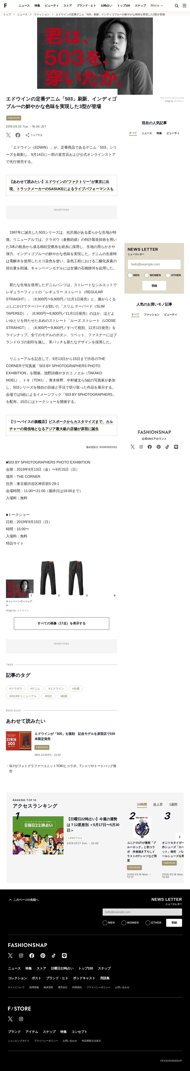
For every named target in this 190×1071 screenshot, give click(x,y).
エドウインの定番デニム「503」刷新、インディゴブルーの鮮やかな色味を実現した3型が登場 (110, 14)
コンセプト (79, 1031)
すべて (133, 133)
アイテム (31, 1031)
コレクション (17, 978)
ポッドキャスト (84, 978)
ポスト (36, 978)
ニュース (24, 5)
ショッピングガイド (18, 1040)
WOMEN (155, 275)
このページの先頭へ (23, 899)
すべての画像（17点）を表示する (62, 623)
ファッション (41, 14)
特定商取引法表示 (91, 1040)
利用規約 (77, 987)
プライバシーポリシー (98, 987)
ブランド (14, 1031)
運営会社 (63, 987)
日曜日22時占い (62, 968)
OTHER (176, 275)
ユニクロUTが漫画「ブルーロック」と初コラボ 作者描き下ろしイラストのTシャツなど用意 (142, 851)
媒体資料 (48, 987)
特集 (37, 5)
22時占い (106, 5)
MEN (136, 275)
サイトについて (16, 987)
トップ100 (123, 5)
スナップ (140, 5)
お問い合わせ (122, 987)
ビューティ (52, 5)
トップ (7, 14)
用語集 (105, 978)
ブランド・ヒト (86, 5)
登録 (154, 285)
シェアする (33, 135)
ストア (68, 5)
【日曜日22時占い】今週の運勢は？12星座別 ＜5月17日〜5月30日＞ (93, 825)
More (157, 5)
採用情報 (34, 987)
